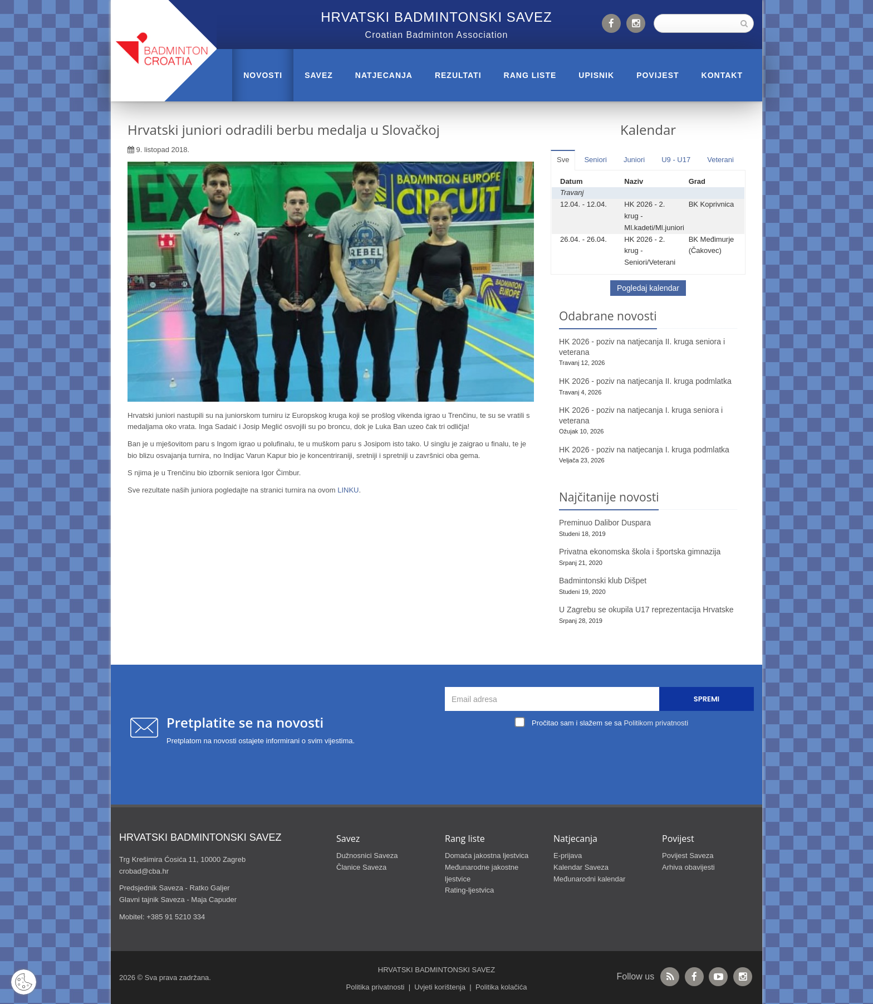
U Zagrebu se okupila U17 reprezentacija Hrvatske (646, 609)
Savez (319, 75)
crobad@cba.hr (144, 871)
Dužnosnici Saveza (367, 855)
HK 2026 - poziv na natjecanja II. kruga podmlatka (645, 381)
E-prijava (567, 855)
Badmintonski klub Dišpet (602, 580)
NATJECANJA (384, 75)
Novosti (262, 75)
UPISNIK (596, 75)
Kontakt (722, 75)
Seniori (595, 159)
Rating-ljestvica (469, 890)
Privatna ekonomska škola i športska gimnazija (639, 551)
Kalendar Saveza (581, 867)
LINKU (348, 490)
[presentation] (602, 756)
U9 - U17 (675, 159)
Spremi (706, 699)
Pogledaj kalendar (648, 288)
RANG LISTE (530, 75)
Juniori (634, 159)
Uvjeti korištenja (439, 987)
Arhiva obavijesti (688, 867)
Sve (563, 159)
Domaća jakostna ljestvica (486, 855)
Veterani (720, 159)
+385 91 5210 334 (175, 917)
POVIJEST (657, 75)
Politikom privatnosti (656, 723)
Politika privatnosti (375, 987)
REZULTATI (458, 75)
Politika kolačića (501, 987)
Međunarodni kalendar (589, 879)
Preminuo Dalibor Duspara (605, 522)
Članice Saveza (361, 867)
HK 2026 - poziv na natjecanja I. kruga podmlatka (644, 449)
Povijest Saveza (688, 855)
